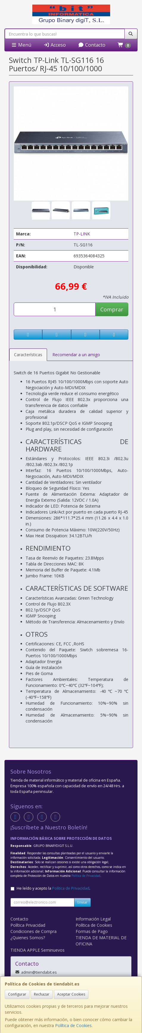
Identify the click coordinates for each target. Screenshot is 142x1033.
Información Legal (93, 919)
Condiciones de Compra (33, 931)
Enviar (82, 902)
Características (28, 354)
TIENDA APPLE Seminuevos (37, 950)
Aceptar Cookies (71, 994)
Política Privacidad (27, 925)
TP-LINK (82, 234)
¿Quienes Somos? (27, 937)
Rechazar (41, 994)
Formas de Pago (92, 931)
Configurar (17, 994)
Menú (21, 45)
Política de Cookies (73, 1025)
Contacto (91, 45)
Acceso (54, 45)
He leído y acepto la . (53, 888)
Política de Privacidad (85, 876)
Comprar (111, 309)
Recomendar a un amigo (76, 354)
